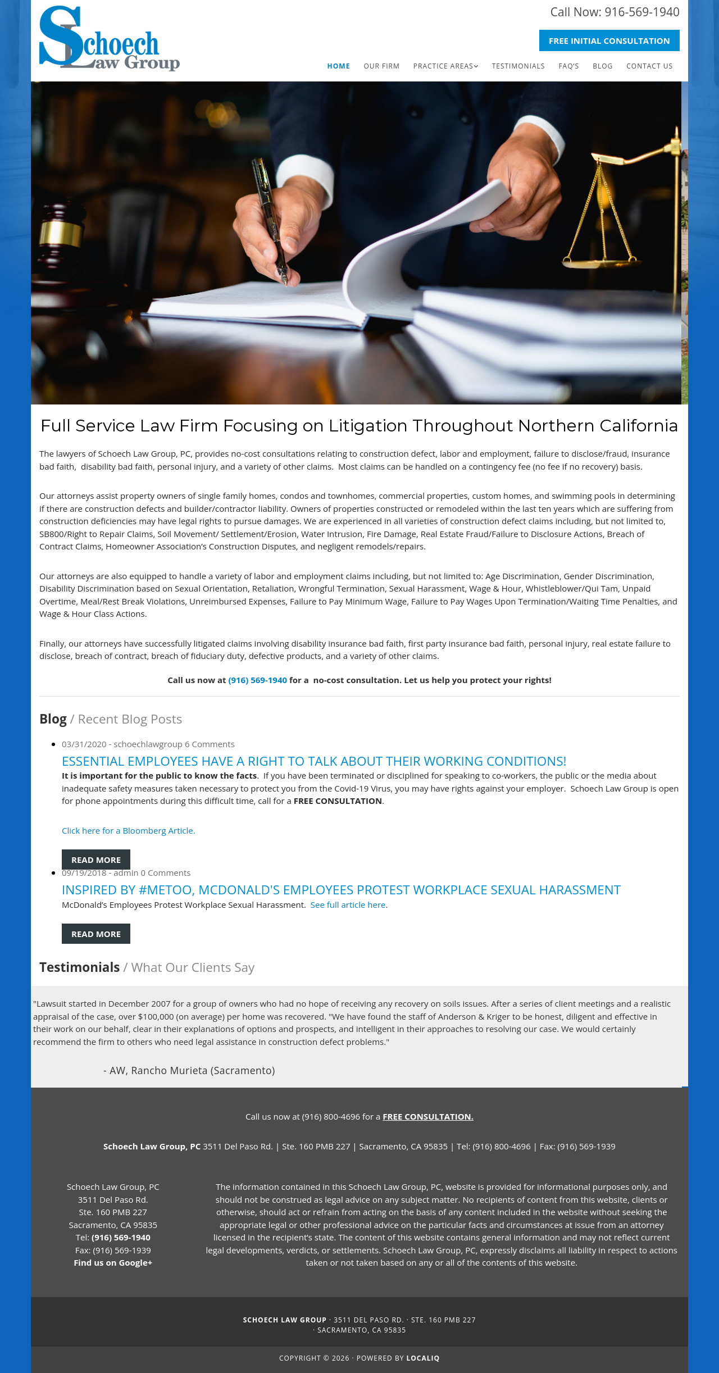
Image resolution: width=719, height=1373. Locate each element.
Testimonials (518, 66)
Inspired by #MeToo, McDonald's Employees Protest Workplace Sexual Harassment (341, 889)
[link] (446, 66)
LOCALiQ (423, 1358)
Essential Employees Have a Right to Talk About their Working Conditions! (314, 761)
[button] (609, 41)
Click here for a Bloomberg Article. (130, 830)
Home (339, 66)
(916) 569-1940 (257, 679)
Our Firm (381, 66)
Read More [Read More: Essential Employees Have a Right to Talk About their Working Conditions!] (96, 859)
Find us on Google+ (113, 1262)
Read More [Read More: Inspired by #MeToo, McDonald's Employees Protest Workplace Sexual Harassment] (96, 933)
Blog (603, 66)
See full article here (348, 904)
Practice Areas (443, 66)
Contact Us (649, 66)
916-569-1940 (642, 12)
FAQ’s (568, 66)
